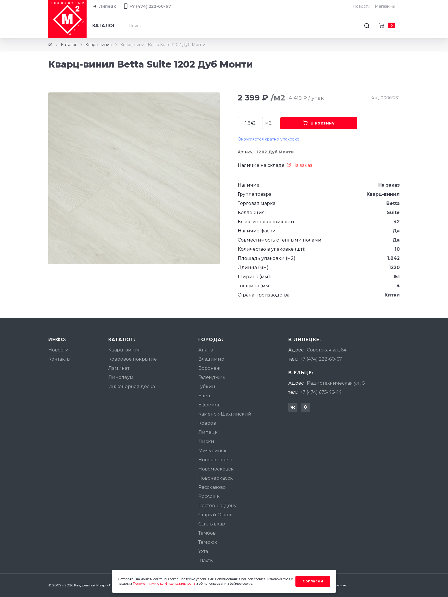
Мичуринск (212, 450)
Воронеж (209, 368)
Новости (361, 6)
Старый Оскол (215, 514)
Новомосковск (216, 469)
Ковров (207, 423)
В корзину (319, 123)
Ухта (203, 551)
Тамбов (207, 533)
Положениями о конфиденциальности (164, 584)
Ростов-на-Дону (217, 505)
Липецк (103, 6)
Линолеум (120, 377)
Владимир (211, 359)
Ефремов (209, 405)
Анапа (205, 350)
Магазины (385, 6)
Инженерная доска (131, 386)
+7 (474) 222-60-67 (321, 359)
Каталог (104, 25)
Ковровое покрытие (132, 359)
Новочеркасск (215, 478)
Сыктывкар (211, 524)
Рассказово (212, 487)
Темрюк (207, 542)
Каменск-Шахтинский (224, 414)
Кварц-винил (98, 44)
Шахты (206, 560)
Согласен (313, 581)
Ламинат (118, 368)
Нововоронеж (215, 459)
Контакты (59, 359)
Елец (204, 395)
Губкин (206, 386)
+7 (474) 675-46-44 (320, 392)
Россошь (209, 496)
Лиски (206, 441)
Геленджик (211, 377)
